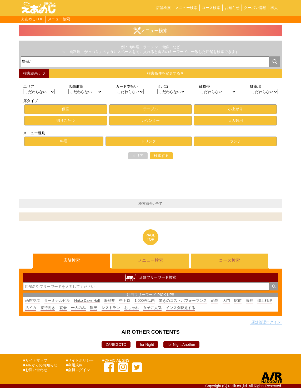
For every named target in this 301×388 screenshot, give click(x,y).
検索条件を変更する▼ (165, 73)
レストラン (111, 307)
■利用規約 (74, 365)
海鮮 (249, 300)
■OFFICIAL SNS (115, 360)
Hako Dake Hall (87, 300)
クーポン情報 (255, 8)
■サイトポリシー (80, 360)
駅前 (238, 300)
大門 (226, 300)
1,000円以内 (144, 300)
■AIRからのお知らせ (40, 365)
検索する (161, 155)
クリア (137, 155)
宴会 (63, 307)
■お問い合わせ (35, 370)
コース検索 (211, 8)
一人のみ (78, 307)
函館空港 (32, 300)
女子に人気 (152, 307)
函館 (214, 300)
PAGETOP (150, 237)
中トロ (124, 300)
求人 (274, 8)
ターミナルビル (57, 300)
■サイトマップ (35, 360)
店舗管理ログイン (266, 322)
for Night (147, 344)
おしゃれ (131, 307)
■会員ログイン (78, 370)
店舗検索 (163, 8)
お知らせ (232, 8)
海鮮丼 (109, 300)
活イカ (30, 307)
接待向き (48, 307)
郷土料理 (264, 300)
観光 (93, 307)
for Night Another (181, 344)
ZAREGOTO (116, 344)
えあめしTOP (32, 19)
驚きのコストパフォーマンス (183, 300)
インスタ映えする (180, 307)
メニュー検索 (186, 8)
